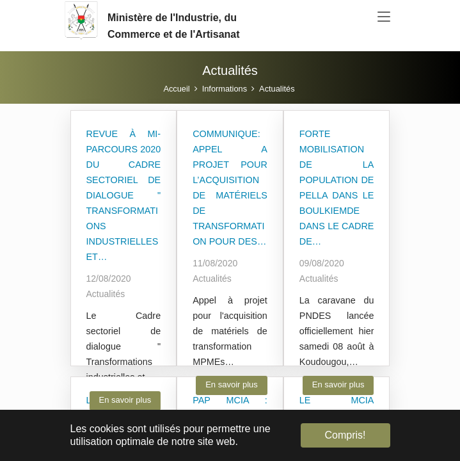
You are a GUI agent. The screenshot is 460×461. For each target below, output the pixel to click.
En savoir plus (125, 400)
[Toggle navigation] (383, 17)
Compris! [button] (344, 435)
